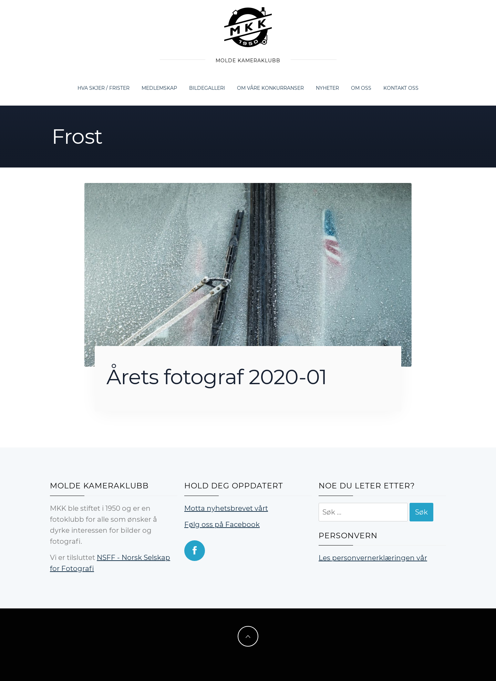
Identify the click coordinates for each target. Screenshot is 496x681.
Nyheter (327, 88)
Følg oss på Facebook (222, 524)
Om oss (361, 88)
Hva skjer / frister (104, 88)
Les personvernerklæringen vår (373, 558)
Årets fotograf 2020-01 (216, 376)
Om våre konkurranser (270, 88)
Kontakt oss (400, 88)
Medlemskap (159, 88)
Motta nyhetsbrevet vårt (226, 508)
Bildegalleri (207, 88)
